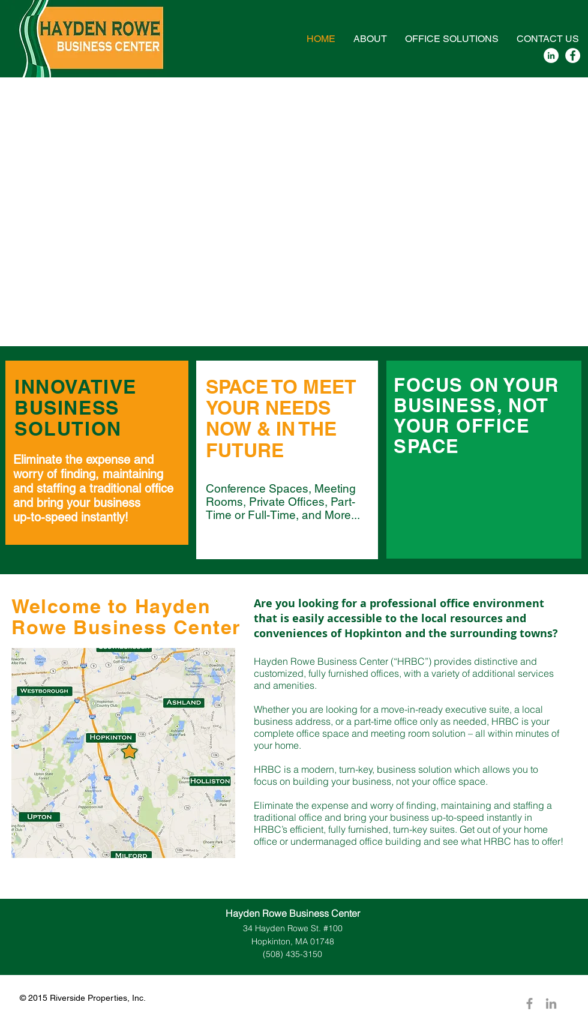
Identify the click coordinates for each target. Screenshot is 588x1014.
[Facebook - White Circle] (572, 55)
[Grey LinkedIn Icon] (551, 1003)
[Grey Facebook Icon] (529, 1003)
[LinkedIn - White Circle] (551, 55)
